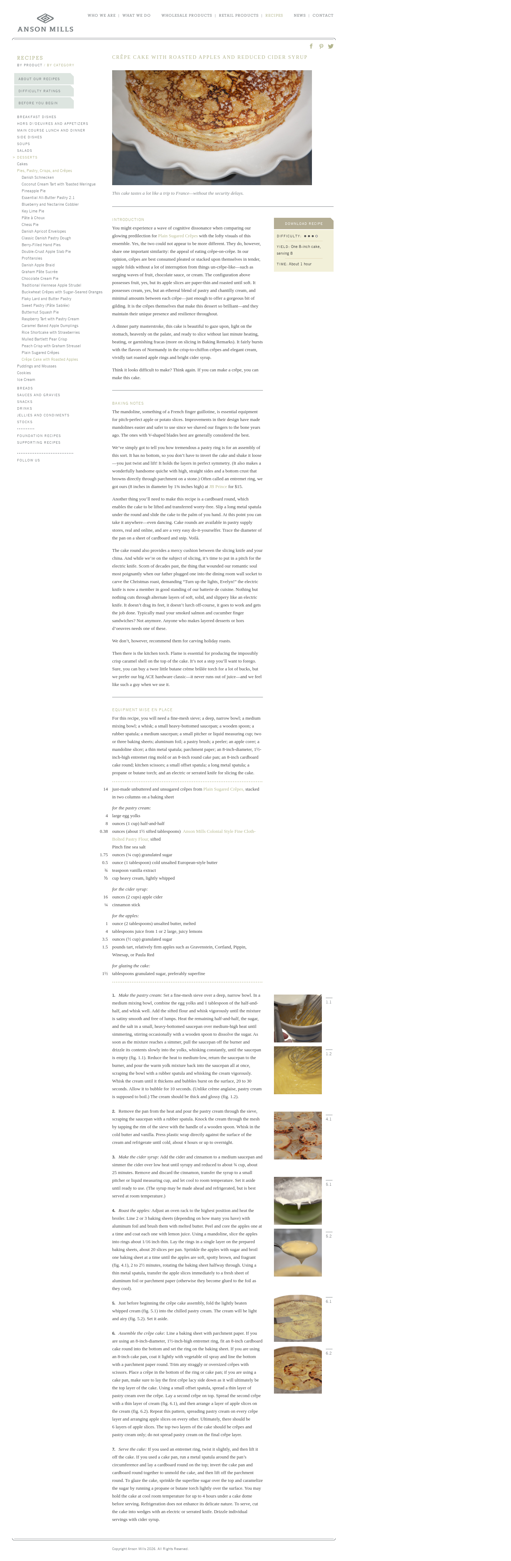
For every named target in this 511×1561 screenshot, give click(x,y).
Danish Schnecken (38, 177)
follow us (28, 460)
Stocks (25, 421)
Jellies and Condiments (43, 415)
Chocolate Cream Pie (40, 278)
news (300, 15)
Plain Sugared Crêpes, (223, 789)
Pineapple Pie (34, 190)
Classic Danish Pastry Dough (46, 237)
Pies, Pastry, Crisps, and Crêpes (44, 170)
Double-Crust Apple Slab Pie (46, 251)
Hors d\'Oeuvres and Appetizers (52, 123)
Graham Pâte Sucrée (40, 271)
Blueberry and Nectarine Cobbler (50, 203)
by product (30, 64)
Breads (25, 388)
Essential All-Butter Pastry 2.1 (48, 197)
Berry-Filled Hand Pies (41, 244)
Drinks (24, 408)
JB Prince (218, 486)
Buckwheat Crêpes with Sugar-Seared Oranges (62, 291)
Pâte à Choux (33, 217)
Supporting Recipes (39, 442)
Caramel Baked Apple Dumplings (50, 325)
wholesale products (186, 15)
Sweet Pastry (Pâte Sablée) (46, 305)
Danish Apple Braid (38, 264)
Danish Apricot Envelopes (44, 230)
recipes (274, 15)
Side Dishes (29, 136)
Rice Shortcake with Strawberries (51, 332)
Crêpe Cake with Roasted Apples (50, 358)
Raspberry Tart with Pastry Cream (50, 318)
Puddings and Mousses (36, 365)
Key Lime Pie (33, 210)
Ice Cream (26, 379)
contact (323, 15)
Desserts (27, 157)
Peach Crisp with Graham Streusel (51, 345)
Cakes (22, 163)
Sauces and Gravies (38, 394)
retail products (239, 15)
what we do (136, 15)
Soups (23, 143)
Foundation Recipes (39, 435)
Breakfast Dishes (36, 116)
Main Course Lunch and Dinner (51, 130)
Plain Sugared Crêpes (40, 352)
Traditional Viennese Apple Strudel (51, 284)
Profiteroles (32, 257)
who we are (102, 15)
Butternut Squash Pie (40, 311)
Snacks (25, 401)
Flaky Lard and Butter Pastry (46, 298)
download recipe (304, 223)
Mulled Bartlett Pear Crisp (44, 338)
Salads (24, 150)
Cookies (24, 372)
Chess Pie (30, 224)
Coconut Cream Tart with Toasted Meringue (59, 183)
